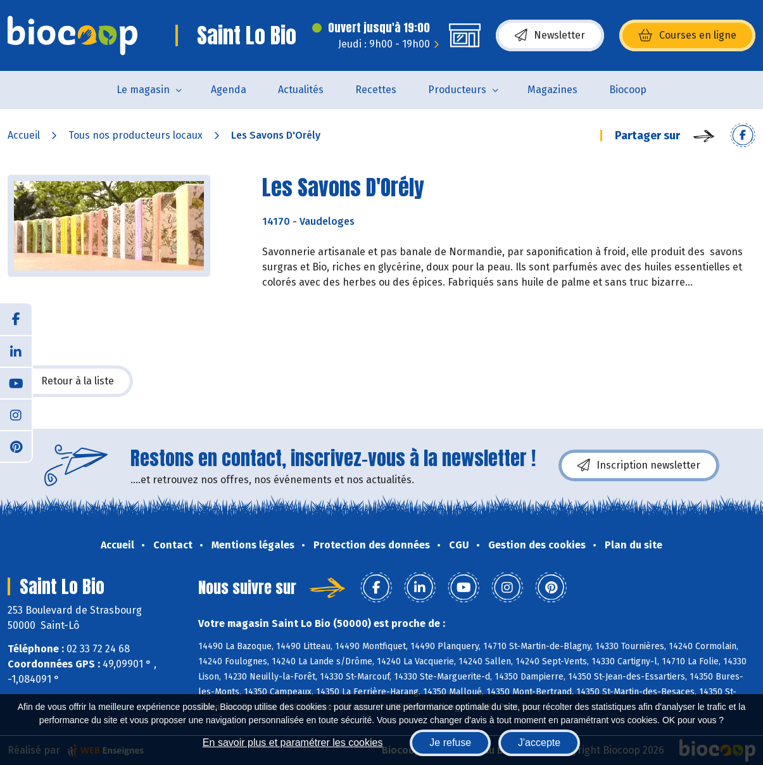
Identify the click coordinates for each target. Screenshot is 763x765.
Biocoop (627, 90)
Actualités (301, 90)
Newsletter (550, 35)
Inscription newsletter (638, 465)
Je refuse (450, 742)
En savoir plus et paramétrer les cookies (293, 742)
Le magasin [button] (143, 90)
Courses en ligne (687, 35)
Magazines (552, 90)
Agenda (228, 90)
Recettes (375, 90)
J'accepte (539, 742)
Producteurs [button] (457, 90)
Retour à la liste (70, 381)
